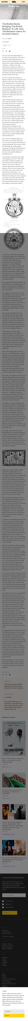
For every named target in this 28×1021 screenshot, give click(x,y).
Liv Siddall (8, 38)
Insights (4, 985)
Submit (4, 975)
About (3, 974)
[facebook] (2, 51)
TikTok (4, 959)
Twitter (4, 963)
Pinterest (4, 965)
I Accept (7, 1015)
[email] (9, 51)
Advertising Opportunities (9, 983)
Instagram (4, 957)
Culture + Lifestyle (7, 948)
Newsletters (5, 986)
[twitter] (6, 51)
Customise (7, 1011)
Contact (4, 977)
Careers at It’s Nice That (8, 979)
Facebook (4, 962)
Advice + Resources (7, 947)
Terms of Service (6, 982)
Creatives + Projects (7, 945)
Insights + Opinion (7, 943)
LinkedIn (4, 960)
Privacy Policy (6, 980)
